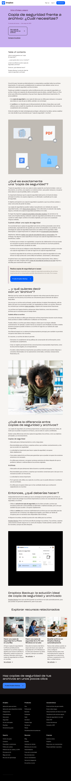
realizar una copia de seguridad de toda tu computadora (38, 234)
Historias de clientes (30, 744)
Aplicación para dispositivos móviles (12, 709)
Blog (26, 739)
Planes (26, 727)
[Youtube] (12, 770)
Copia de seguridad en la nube (54, 717)
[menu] (67, 2)
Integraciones (6, 711)
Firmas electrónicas (51, 722)
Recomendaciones (29, 755)
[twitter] (9, 42)
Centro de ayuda (7, 739)
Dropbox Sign (28, 722)
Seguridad (5, 719)
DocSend (27, 719)
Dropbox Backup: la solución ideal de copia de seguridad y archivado (18, 71)
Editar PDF (49, 719)
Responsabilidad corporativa (54, 747)
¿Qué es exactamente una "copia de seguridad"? (17, 56)
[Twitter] (3, 770)
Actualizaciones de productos (32, 730)
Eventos (27, 741)
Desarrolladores (29, 749)
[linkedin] (14, 42)
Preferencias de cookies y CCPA (11, 749)
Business (27, 711)
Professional (28, 709)
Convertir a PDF (50, 725)
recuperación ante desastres (49, 231)
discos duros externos (29, 209)
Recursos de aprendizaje (9, 757)
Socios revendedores (30, 757)
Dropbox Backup (13, 521)
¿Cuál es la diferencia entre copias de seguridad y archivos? (18, 63)
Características (7, 714)
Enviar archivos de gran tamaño (54, 706)
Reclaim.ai (27, 725)
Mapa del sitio (6, 755)
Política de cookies (8, 747)
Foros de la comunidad (31, 752)
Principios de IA (7, 752)
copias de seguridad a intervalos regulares (34, 214)
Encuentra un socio (30, 763)
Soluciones (6, 717)
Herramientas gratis (8, 727)
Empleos (48, 741)
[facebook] (12, 42)
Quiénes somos (50, 739)
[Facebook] (8, 770)
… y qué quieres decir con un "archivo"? (18, 60)
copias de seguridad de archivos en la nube (42, 260)
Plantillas (5, 725)
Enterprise (27, 714)
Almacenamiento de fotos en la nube (56, 711)
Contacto (5, 741)
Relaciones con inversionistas (54, 744)
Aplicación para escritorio (9, 706)
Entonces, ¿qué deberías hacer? (16, 67)
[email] (17, 42)
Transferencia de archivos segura (55, 714)
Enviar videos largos (51, 709)
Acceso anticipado (8, 722)
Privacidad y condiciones (9, 744)
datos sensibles (29, 306)
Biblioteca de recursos (30, 747)
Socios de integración (30, 760)
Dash (26, 717)
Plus (26, 706)
